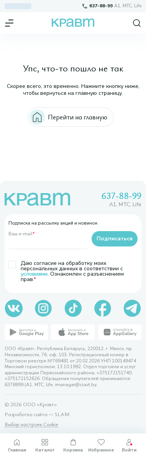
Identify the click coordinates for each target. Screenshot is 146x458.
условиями (34, 274)
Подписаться (115, 238)
